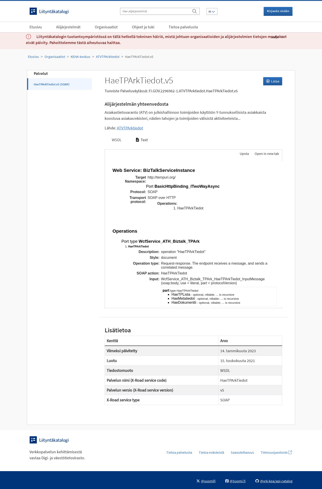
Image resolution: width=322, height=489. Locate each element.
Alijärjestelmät (68, 27)
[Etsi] (194, 10)
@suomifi (206, 481)
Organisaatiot (106, 27)
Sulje (277, 37)
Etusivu (36, 27)
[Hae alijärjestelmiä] (160, 11)
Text (142, 139)
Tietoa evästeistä (211, 452)
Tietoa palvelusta (183, 27)
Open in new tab (267, 153)
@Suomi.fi (235, 481)
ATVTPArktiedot (107, 56)
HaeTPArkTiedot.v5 (139, 56)
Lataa (272, 81)
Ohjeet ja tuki (143, 27)
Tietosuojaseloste (276, 452)
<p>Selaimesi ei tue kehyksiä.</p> (193, 233)
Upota (244, 153)
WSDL (116, 139)
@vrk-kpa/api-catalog (273, 481)
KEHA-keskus (80, 56)
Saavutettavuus (242, 452)
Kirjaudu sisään (278, 11)
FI (212, 12)
